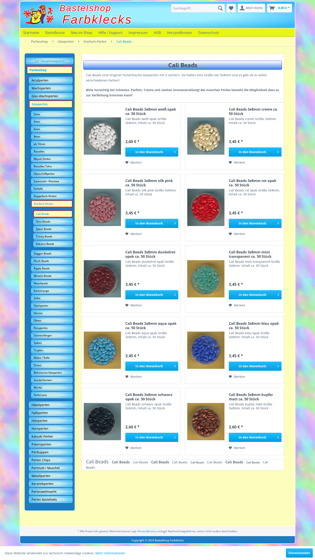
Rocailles (39, 151)
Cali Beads (42, 214)
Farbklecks (97, 19)
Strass (38, 365)
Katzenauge (41, 291)
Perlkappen (40, 452)
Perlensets (40, 395)
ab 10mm (39, 144)
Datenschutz (208, 32)
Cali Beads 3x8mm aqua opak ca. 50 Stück (151, 325)
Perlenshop (38, 70)
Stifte (37, 298)
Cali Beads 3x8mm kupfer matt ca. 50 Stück (251, 396)
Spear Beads (43, 229)
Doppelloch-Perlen (45, 196)
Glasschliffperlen (44, 174)
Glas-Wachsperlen (45, 96)
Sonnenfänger (43, 335)
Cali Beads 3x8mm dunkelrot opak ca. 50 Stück (150, 254)
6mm (37, 129)
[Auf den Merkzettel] (133, 162)
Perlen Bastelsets (44, 499)
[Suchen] (220, 8)
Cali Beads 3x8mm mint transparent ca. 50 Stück (250, 254)
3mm (37, 114)
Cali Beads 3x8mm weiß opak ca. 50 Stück (150, 111)
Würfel (38, 387)
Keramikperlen (42, 484)
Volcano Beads (45, 244)
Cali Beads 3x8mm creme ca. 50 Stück (253, 111)
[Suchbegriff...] (198, 8)
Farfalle (38, 189)
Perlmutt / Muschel (46, 468)
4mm (37, 122)
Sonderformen (43, 380)
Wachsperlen (41, 88)
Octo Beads (43, 221)
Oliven (38, 320)
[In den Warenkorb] (151, 152)
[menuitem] (198, 8)
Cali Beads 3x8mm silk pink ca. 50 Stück (149, 182)
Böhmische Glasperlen (48, 373)
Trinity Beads (44, 236)
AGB (157, 32)
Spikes (38, 343)
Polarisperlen (41, 444)
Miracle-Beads (42, 276)
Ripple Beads (42, 268)
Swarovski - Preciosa (46, 181)
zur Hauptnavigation (50, 61)
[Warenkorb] (279, 8)
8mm (37, 136)
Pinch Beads (41, 261)
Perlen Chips (41, 460)
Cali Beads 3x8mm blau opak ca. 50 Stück (254, 325)
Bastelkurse (55, 32)
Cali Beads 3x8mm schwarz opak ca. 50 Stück (148, 396)
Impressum (138, 32)
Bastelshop (86, 8)
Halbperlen (40, 413)
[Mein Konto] (251, 8)
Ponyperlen (41, 328)
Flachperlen (41, 305)
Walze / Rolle (42, 358)
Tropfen (39, 350)
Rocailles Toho (43, 166)
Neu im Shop (81, 32)
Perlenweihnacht (44, 491)
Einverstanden (299, 553)
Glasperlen (40, 104)
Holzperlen (39, 421)
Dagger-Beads (42, 253)
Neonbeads (41, 283)
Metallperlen (41, 476)
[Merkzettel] (231, 8)
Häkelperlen (40, 405)
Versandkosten (179, 32)
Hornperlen (40, 428)
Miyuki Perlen (42, 159)
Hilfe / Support (110, 32)
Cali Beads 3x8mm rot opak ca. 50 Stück (252, 182)
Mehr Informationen (110, 553)
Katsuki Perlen (42, 436)
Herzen (38, 313)
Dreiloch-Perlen (43, 204)
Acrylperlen (40, 80)
